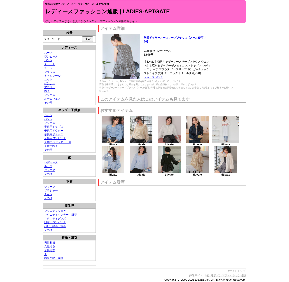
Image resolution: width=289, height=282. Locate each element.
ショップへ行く (153, 77)
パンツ (48, 60)
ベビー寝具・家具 (55, 226)
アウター (49, 87)
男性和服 (49, 242)
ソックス (49, 94)
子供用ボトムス (53, 134)
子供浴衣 (49, 250)
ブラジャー (51, 190)
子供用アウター (53, 130)
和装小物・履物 (53, 258)
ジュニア (49, 170)
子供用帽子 (51, 146)
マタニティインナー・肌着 (60, 214)
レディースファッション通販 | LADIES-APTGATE (107, 11)
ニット (48, 79)
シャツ (48, 68)
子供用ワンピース (55, 138)
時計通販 (210, 275)
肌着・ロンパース (55, 222)
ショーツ (49, 186)
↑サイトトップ (236, 271)
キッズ (48, 166)
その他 (48, 102)
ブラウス (49, 71)
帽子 (47, 91)
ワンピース (51, 56)
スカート (49, 64)
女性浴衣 (49, 246)
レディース (51, 162)
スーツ (48, 52)
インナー (49, 83)
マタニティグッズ (55, 218)
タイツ (48, 194)
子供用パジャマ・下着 (57, 142)
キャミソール (52, 75)
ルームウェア (52, 98)
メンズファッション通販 (231, 275)
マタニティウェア (55, 210)
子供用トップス (53, 126)
